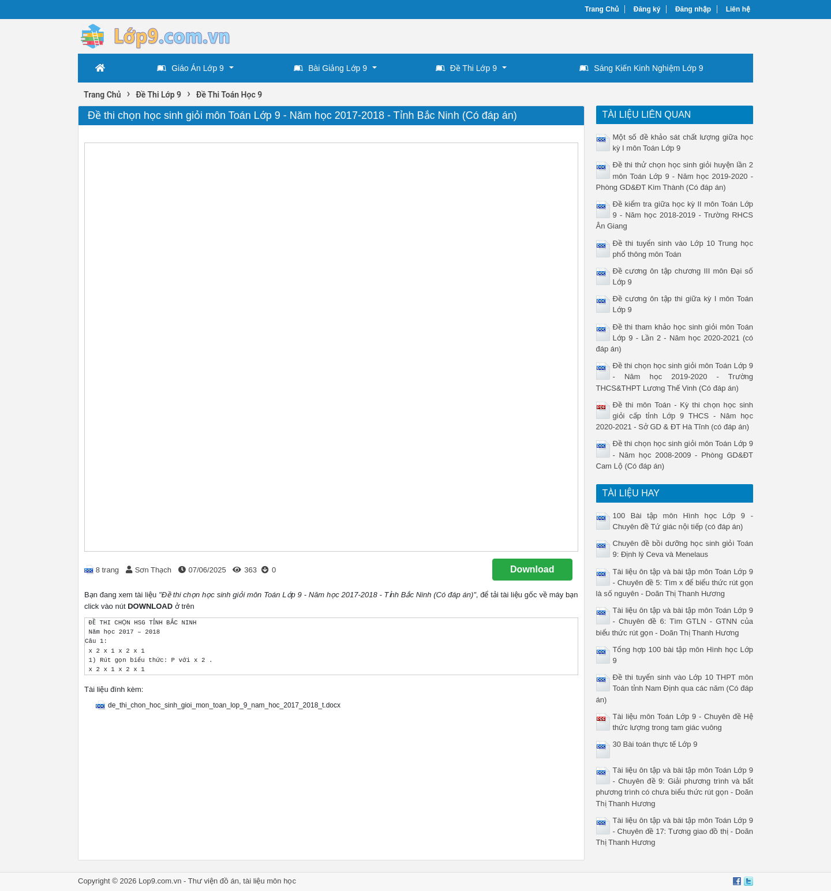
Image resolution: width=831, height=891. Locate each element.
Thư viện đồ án (213, 881)
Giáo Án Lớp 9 (190, 68)
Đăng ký (647, 9)
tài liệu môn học (269, 881)
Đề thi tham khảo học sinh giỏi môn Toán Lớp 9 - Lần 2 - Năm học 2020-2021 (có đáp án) (675, 338)
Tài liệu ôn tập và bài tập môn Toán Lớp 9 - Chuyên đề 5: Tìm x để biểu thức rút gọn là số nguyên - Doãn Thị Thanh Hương (675, 582)
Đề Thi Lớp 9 (466, 68)
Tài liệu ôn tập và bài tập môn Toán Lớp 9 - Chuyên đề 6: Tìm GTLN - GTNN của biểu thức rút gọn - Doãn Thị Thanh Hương (675, 621)
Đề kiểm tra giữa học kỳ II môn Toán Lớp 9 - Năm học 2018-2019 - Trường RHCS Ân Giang (675, 215)
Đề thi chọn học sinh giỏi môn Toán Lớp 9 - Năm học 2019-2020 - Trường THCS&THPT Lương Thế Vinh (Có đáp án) (675, 376)
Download (532, 569)
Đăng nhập (693, 9)
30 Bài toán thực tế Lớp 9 (655, 744)
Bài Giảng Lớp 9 (330, 68)
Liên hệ (738, 9)
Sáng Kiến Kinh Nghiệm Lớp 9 (641, 68)
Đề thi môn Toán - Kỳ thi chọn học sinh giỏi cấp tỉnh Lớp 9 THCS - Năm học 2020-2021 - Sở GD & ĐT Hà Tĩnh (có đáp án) (675, 415)
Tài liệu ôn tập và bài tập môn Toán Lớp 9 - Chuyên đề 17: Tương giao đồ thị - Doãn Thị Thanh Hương (675, 831)
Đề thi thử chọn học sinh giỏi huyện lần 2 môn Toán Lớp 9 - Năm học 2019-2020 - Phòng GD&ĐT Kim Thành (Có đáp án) (675, 175)
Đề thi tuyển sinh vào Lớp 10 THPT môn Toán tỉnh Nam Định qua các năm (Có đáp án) (675, 688)
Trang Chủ (602, 9)
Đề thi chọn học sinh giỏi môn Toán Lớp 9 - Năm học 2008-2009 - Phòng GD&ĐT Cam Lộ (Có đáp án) (675, 454)
